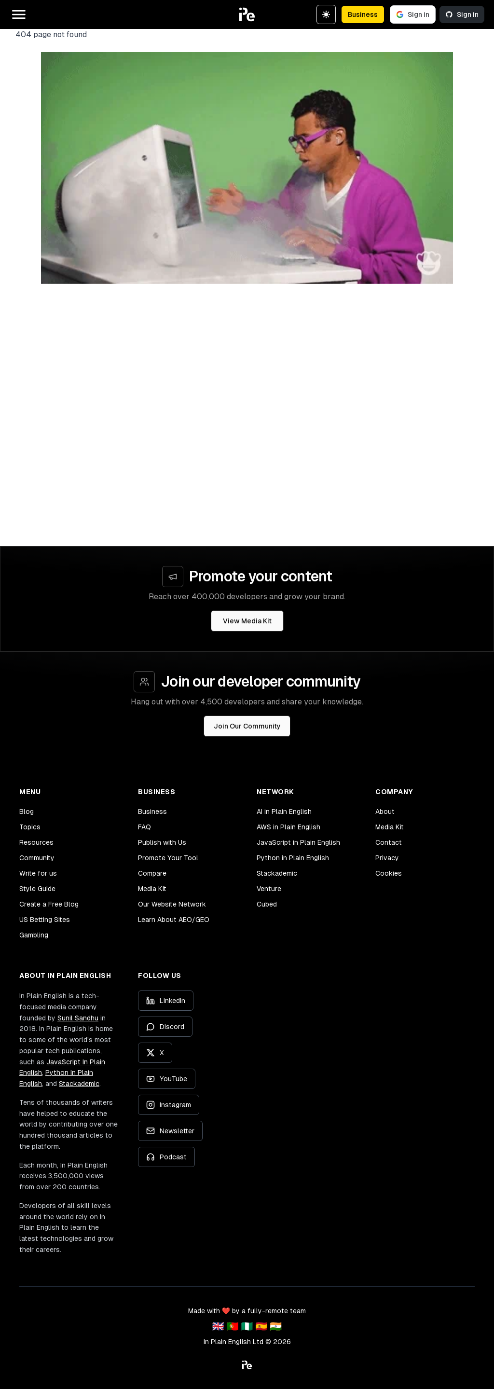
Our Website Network (172, 904)
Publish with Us (162, 842)
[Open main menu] (19, 14)
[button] (247, 14)
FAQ (144, 827)
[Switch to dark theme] (326, 14)
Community (37, 858)
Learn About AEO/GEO (173, 919)
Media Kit (152, 889)
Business (363, 14)
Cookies (388, 873)
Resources (36, 842)
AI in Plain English (284, 811)
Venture (269, 889)
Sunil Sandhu (77, 1018)
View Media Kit (247, 621)
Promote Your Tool (168, 858)
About (385, 811)
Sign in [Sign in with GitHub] (462, 14)
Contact (388, 842)
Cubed (267, 904)
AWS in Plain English (288, 827)
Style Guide (37, 889)
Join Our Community (247, 726)
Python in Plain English (293, 858)
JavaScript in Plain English (298, 842)
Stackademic (277, 873)
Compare (152, 873)
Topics (30, 827)
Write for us (38, 873)
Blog (26, 811)
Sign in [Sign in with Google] (412, 14)
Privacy (387, 858)
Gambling (33, 935)
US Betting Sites (44, 919)
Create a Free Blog (49, 904)
